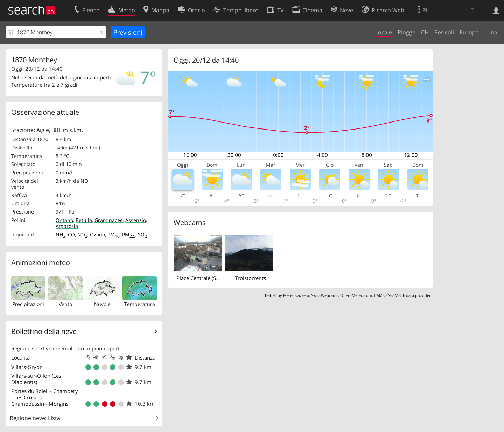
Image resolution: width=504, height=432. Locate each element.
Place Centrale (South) (202, 277)
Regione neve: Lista (35, 418)
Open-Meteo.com (356, 295)
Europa (469, 32)
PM (113, 234)
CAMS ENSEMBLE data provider (402, 295)
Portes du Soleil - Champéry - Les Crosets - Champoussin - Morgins (44, 397)
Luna (490, 32)
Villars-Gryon (27, 366)
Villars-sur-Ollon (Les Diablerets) (36, 378)
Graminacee (108, 220)
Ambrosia (67, 226)
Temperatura (139, 304)
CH (425, 32)
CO (71, 234)
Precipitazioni (28, 304)
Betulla (84, 220)
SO (142, 234)
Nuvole (102, 304)
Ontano (64, 220)
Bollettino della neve (44, 331)
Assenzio (135, 220)
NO (82, 234)
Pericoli (444, 32)
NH (60, 234)
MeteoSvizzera (296, 295)
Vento (65, 304)
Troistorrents (250, 277)
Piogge (406, 32)
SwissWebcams (324, 295)
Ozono (97, 234)
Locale (383, 32)
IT (471, 10)
